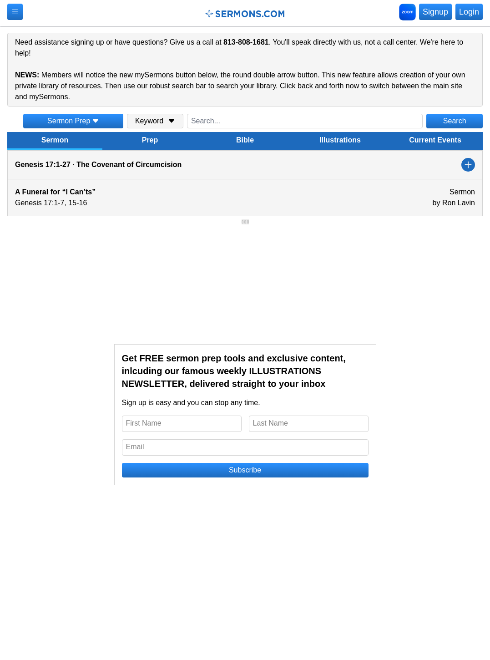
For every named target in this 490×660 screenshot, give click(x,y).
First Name (144, 423)
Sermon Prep (73, 121)
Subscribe (245, 470)
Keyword (155, 121)
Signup (435, 11)
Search (454, 121)
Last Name (270, 423)
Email (135, 447)
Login (469, 11)
